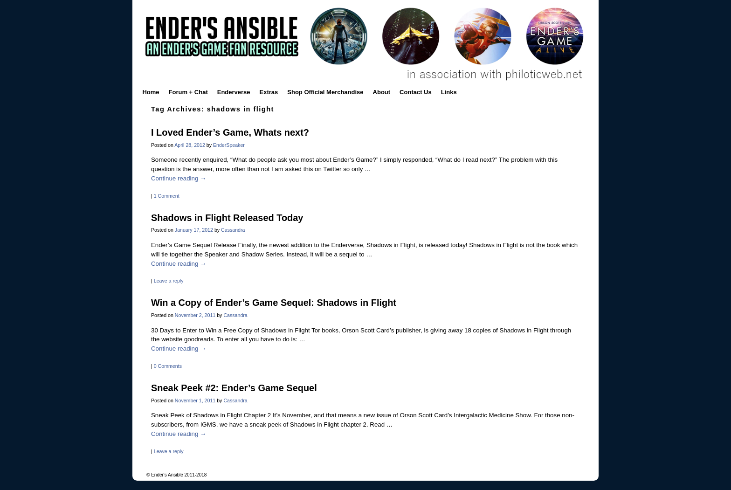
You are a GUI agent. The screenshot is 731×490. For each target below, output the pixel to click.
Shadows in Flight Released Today (227, 218)
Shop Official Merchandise (325, 92)
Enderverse (233, 92)
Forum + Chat (188, 92)
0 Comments (168, 366)
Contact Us (416, 92)
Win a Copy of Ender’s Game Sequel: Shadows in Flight (273, 302)
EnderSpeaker (229, 145)
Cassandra (233, 230)
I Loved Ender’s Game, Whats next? (230, 132)
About (382, 92)
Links (449, 92)
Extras (269, 92)
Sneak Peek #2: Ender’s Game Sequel (234, 388)
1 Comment (166, 196)
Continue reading (178, 178)
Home (150, 92)
